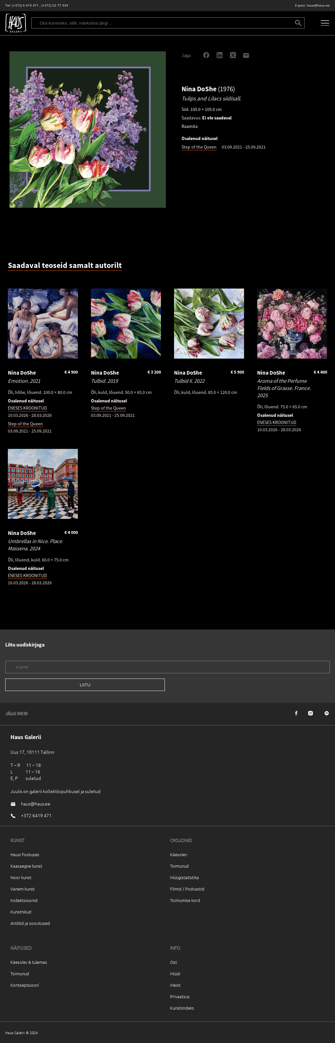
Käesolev (178, 854)
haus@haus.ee (318, 5)
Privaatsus (180, 996)
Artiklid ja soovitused (30, 923)
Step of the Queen (199, 147)
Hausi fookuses (24, 854)
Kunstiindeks (182, 1008)
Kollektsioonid (24, 900)
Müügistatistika (184, 877)
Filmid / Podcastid (187, 889)
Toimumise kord (185, 900)
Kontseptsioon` (25, 985)
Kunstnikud (20, 912)
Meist (175, 985)
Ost (173, 962)
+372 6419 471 (36, 815)
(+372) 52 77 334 (55, 5)
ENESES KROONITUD (27, 408)
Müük (175, 973)
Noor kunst (20, 877)
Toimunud (179, 866)
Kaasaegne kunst (26, 866)
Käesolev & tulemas (28, 962)
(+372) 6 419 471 (25, 5)
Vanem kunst (22, 889)
